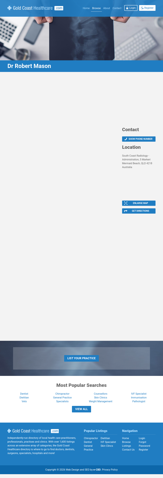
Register (149, 7)
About (106, 8)
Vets (24, 404)
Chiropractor (62, 396)
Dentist (24, 396)
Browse (96, 8)
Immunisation (139, 400)
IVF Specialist (139, 396)
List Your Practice (81, 360)
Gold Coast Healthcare (33, 435)
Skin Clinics (100, 400)
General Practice (62, 400)
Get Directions (140, 212)
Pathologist (138, 404)
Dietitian (24, 400)
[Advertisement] (81, 100)
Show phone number (140, 139)
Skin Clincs (107, 449)
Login (132, 7)
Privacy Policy (110, 473)
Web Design (72, 473)
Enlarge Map (140, 203)
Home (86, 8)
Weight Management (100, 404)
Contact (117, 8)
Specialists (62, 404)
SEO (87, 473)
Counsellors (100, 396)
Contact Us (128, 453)
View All (81, 412)
